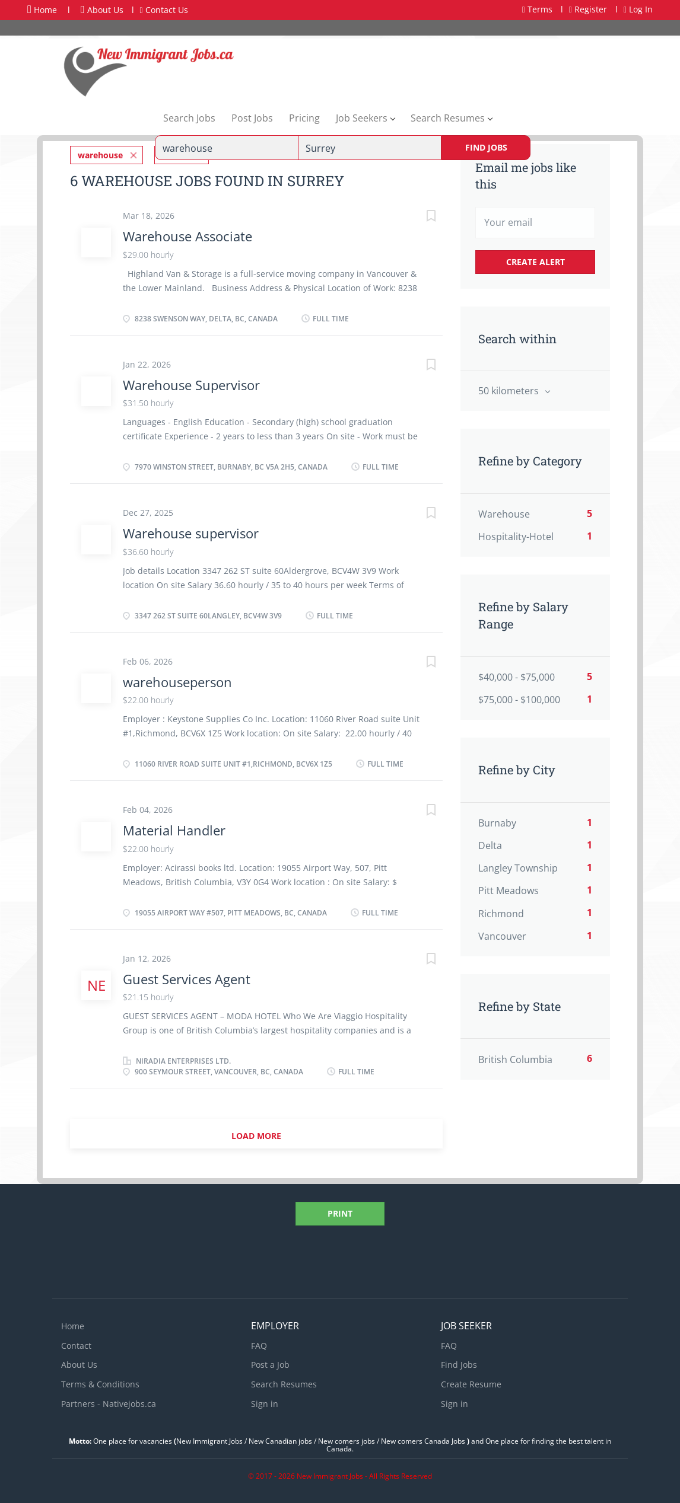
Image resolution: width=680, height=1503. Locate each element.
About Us (102, 9)
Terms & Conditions (100, 1382)
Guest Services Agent (186, 977)
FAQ (259, 1343)
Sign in (264, 1402)
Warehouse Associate (187, 234)
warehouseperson (177, 680)
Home (42, 9)
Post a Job (270, 1362)
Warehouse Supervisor (191, 383)
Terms (537, 9)
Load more (256, 1134)
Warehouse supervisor (191, 531)
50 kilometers (509, 390)
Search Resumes (284, 1382)
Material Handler (174, 828)
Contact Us (164, 9)
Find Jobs (486, 147)
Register (588, 9)
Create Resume (471, 1382)
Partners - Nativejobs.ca (108, 1402)
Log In (638, 9)
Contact (76, 1343)
